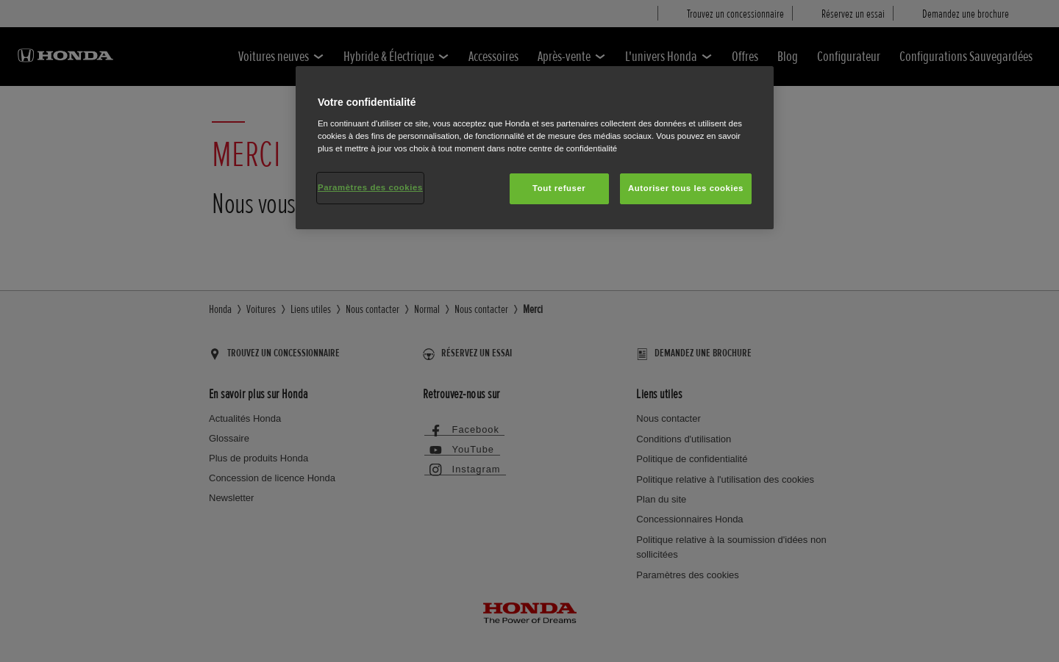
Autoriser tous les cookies (686, 188)
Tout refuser (558, 188)
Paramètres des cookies (370, 187)
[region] (535, 147)
